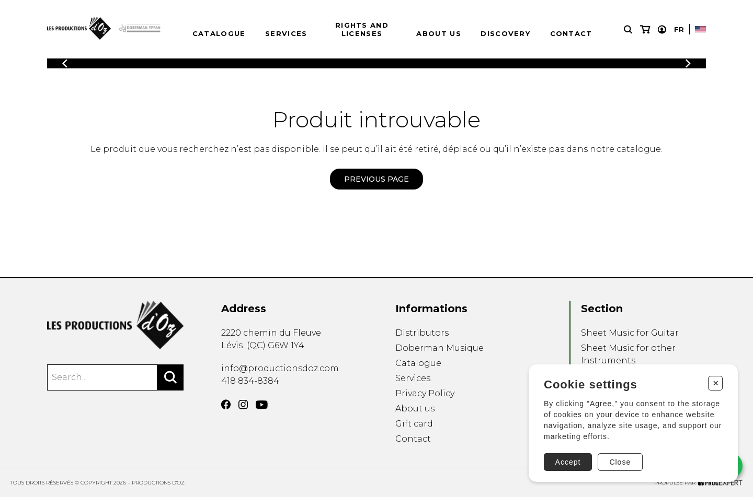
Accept (568, 462)
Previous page (376, 179)
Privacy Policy (424, 393)
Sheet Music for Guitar (630, 333)
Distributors (422, 333)
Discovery (505, 33)
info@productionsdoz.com (280, 368)
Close (620, 462)
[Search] (170, 377)
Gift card (414, 424)
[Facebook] (226, 404)
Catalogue (219, 33)
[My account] (662, 29)
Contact (571, 33)
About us (438, 33)
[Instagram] (243, 404)
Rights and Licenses (362, 29)
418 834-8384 (250, 381)
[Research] (628, 29)
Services (286, 33)
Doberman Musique (439, 348)
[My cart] (645, 29)
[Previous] (64, 63)
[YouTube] (262, 405)
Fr (679, 29)
